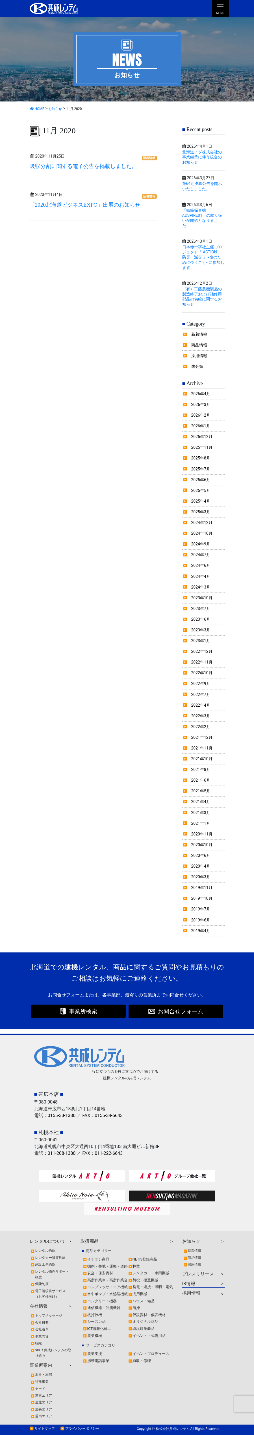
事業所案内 (41, 1365)
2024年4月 (200, 576)
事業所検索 (83, 1011)
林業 (136, 1266)
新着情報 (149, 158)
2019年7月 (200, 909)
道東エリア (43, 1396)
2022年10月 (201, 673)
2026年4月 (200, 394)
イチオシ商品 (98, 1259)
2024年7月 (200, 554)
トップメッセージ (48, 1315)
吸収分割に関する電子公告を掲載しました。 (83, 166)
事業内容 (42, 1336)
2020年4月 (200, 866)
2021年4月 (200, 801)
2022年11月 (201, 662)
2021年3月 (200, 812)
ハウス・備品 (144, 1301)
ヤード (40, 1388)
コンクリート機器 (102, 1301)
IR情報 (188, 1283)
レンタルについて (48, 1241)
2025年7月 (200, 469)
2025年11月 (201, 447)
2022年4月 (200, 705)
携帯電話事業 (98, 1361)
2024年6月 (200, 565)
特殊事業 (42, 1382)
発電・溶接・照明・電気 (153, 1287)
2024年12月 (201, 522)
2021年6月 (200, 780)
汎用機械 (140, 1294)
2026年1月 (200, 426)
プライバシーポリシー (82, 1428)
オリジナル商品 (145, 1321)
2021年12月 (201, 737)
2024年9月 (200, 544)
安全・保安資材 (100, 1273)
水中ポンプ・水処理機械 (107, 1294)
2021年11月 (201, 748)
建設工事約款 (45, 1264)
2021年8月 (200, 769)
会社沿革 (42, 1329)
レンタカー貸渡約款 (50, 1258)
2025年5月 (200, 490)
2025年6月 (200, 479)
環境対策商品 (144, 1328)
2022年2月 (200, 726)
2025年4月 (200, 501)
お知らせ (191, 1241)
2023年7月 (200, 608)
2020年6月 (200, 855)
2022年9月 (200, 683)
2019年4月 (200, 930)
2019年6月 (200, 920)
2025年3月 (200, 512)
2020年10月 (201, 845)
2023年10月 (201, 598)
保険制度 (42, 1284)
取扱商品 (90, 1241)
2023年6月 (200, 619)
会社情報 (39, 1306)
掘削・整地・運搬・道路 (107, 1266)
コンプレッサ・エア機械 (107, 1287)
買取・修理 (142, 1361)
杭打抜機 (94, 1315)
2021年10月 (201, 759)
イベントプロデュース (151, 1354)
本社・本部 (43, 1375)
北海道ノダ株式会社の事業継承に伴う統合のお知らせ (202, 157)
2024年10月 (201, 533)
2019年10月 (201, 898)
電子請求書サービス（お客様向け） (50, 1294)
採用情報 (199, 355)
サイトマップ (44, 1428)
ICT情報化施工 (99, 1328)
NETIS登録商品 (145, 1259)
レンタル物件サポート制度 (52, 1274)
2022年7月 (200, 694)
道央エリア (43, 1409)
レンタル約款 (45, 1251)
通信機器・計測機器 (103, 1308)
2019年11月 (201, 887)
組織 (38, 1343)
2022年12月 (201, 651)
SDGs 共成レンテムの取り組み (53, 1353)
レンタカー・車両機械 (151, 1273)
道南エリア (43, 1416)
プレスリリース (198, 1274)
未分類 (197, 366)
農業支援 (94, 1354)
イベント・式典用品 (149, 1336)
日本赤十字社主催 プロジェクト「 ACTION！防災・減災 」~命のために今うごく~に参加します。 (203, 257)
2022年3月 (200, 716)
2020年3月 (200, 877)
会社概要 (42, 1323)
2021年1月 (200, 823)
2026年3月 (200, 404)
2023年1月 (200, 640)
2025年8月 (200, 458)
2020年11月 (201, 834)
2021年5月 (200, 791)
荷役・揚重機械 (145, 1280)
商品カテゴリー (99, 1251)
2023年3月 (200, 630)
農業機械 (94, 1336)
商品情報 (199, 345)
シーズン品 (96, 1321)
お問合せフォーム (180, 1011)
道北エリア (43, 1402)
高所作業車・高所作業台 (107, 1280)
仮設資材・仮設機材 (149, 1315)
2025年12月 (201, 436)
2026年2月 (200, 415)
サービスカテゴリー (102, 1345)
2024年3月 (200, 587)
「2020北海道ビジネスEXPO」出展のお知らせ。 (88, 205)
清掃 (136, 1308)
